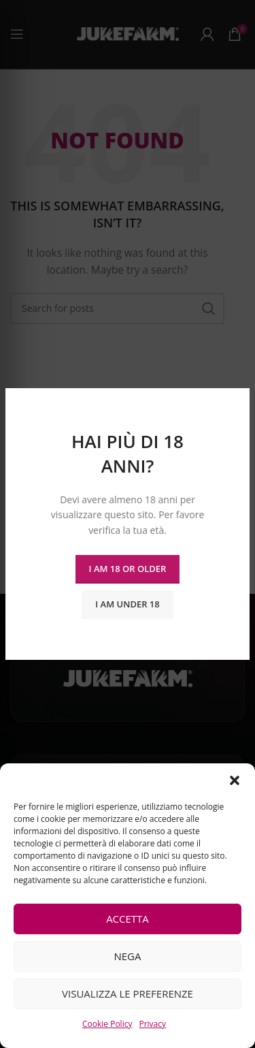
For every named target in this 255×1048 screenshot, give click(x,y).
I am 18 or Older (128, 568)
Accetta (127, 918)
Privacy (152, 1024)
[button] (234, 780)
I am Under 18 (127, 604)
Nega (127, 956)
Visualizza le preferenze (127, 993)
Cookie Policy (107, 1024)
